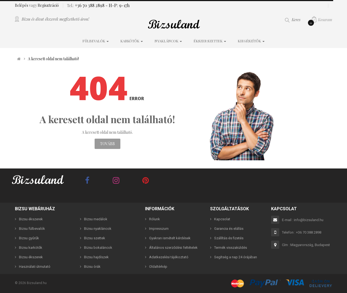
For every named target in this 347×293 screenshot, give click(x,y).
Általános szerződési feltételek (173, 248)
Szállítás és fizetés (228, 238)
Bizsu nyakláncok (97, 229)
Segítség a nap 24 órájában (235, 257)
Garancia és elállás (228, 229)
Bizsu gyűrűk (29, 238)
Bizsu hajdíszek (96, 257)
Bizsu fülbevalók (32, 229)
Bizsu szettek (94, 238)
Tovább (107, 143)
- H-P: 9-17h (117, 5)
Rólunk (154, 219)
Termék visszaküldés (230, 248)
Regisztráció (48, 5)
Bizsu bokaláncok (98, 248)
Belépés (22, 5)
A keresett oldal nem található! (53, 59)
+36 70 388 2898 (89, 5)
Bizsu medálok (95, 219)
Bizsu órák (92, 267)
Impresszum (159, 229)
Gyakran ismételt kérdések (170, 238)
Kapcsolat (222, 219)
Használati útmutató (34, 267)
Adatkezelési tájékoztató (168, 257)
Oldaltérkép (158, 267)
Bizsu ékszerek (31, 219)
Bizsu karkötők (30, 248)
